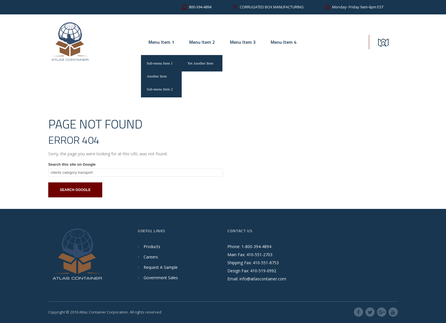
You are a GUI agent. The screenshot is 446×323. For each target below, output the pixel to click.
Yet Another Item (200, 63)
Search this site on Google (72, 164)
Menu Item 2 (202, 42)
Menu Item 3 (243, 42)
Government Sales (161, 277)
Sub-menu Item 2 (160, 89)
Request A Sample (161, 267)
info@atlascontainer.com (262, 279)
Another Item (157, 76)
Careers (151, 257)
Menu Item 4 (283, 42)
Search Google (75, 190)
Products (152, 246)
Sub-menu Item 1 (160, 63)
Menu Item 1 (161, 42)
